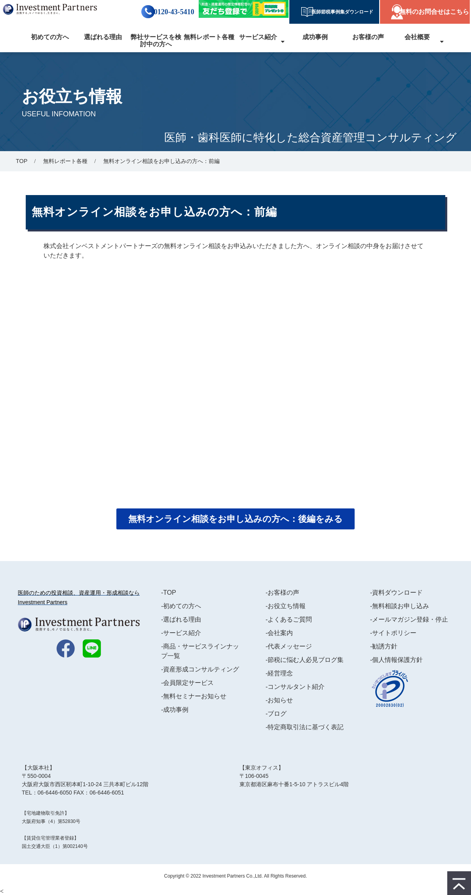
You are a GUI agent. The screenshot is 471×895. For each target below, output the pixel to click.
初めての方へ (50, 37)
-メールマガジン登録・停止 (409, 619)
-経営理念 (279, 673)
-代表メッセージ (289, 646)
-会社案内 (279, 633)
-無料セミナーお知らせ (193, 696)
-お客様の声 (282, 592)
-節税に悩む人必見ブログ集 (305, 659)
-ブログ (276, 713)
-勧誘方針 (383, 646)
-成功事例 (174, 709)
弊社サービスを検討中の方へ (156, 40)
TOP (21, 161)
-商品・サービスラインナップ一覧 (200, 651)
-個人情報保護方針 (396, 659)
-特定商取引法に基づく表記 (305, 727)
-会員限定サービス (187, 682)
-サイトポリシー (393, 633)
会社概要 (417, 37)
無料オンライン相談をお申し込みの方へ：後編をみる (235, 519)
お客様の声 (368, 37)
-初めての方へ (181, 606)
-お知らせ (279, 700)
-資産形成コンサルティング (200, 669)
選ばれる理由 (103, 37)
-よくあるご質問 (289, 619)
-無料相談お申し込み (399, 606)
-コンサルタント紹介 (295, 686)
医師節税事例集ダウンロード (340, 12)
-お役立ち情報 (286, 606)
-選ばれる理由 (181, 619)
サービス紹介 (258, 37)
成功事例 (315, 37)
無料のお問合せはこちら (434, 11)
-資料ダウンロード (396, 592)
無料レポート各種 (209, 37)
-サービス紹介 (181, 633)
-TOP (168, 592)
